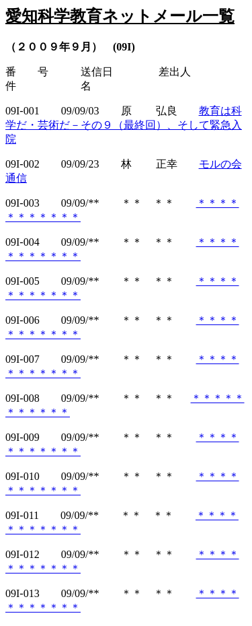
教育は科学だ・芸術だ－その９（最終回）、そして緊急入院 (123, 125)
